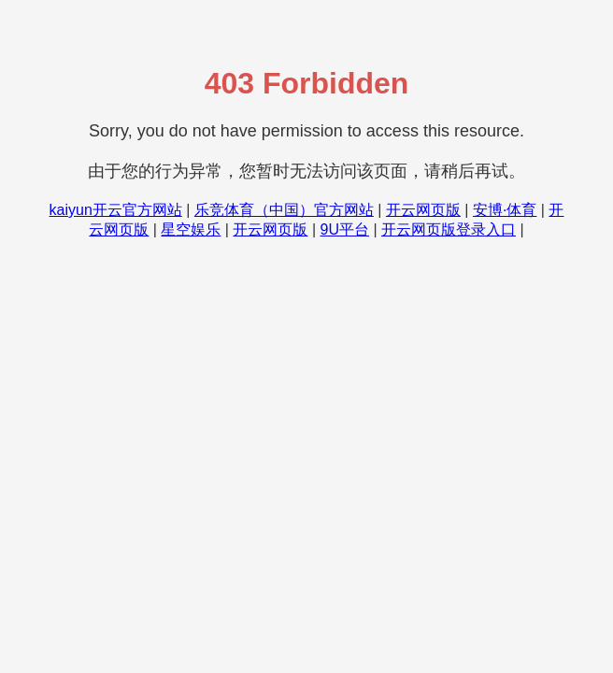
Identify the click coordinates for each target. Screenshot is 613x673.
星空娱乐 (191, 229)
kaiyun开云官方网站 (116, 210)
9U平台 (345, 229)
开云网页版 (423, 210)
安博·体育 (504, 210)
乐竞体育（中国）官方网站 (284, 210)
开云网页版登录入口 (448, 229)
